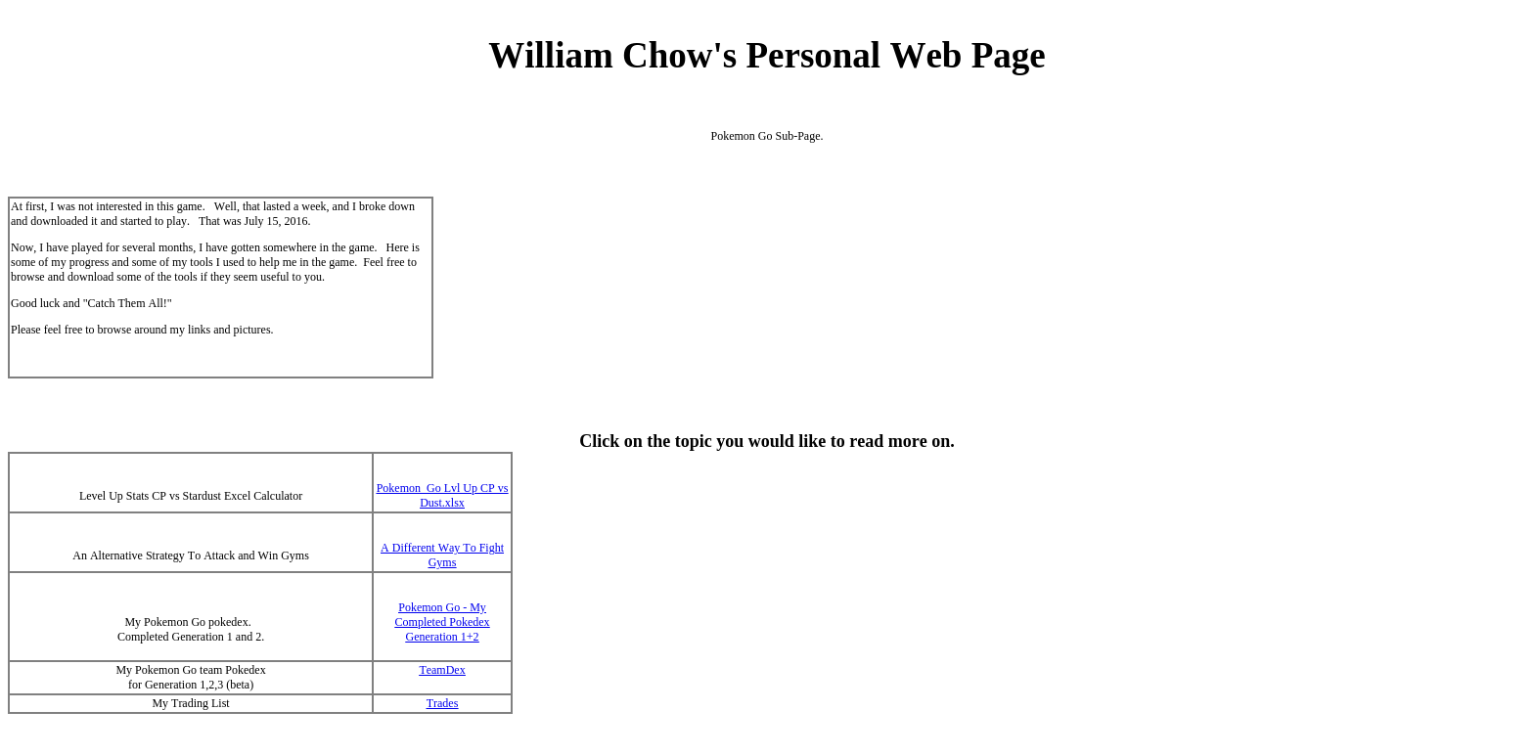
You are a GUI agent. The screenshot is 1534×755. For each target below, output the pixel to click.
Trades (443, 703)
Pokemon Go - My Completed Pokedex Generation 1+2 (442, 622)
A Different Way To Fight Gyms (442, 555)
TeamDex (442, 670)
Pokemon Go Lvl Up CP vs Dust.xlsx (443, 495)
